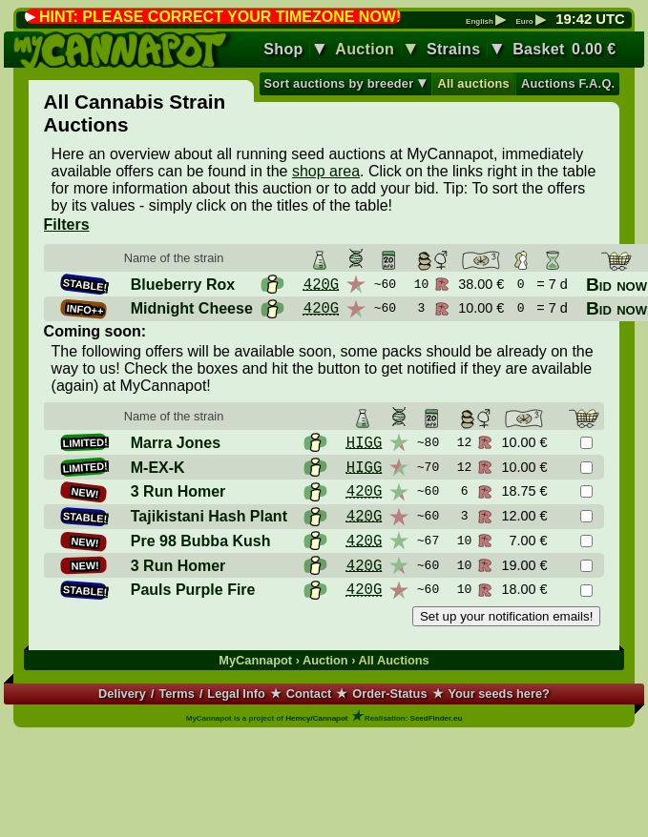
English (486, 22)
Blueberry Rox (183, 284)
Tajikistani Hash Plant (209, 516)
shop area (326, 171)
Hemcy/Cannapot (316, 718)
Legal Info (235, 693)
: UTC (589, 19)
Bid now (616, 285)
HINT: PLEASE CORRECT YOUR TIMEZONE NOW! (220, 17)
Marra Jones (175, 443)
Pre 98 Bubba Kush (201, 541)
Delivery (122, 693)
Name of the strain (174, 258)
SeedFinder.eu (436, 718)
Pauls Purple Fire (193, 589)
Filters (67, 224)
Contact (309, 693)
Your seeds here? (498, 693)
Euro (530, 22)
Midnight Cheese (192, 308)
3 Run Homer (178, 491)
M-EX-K (158, 467)
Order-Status (389, 693)
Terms (176, 693)
